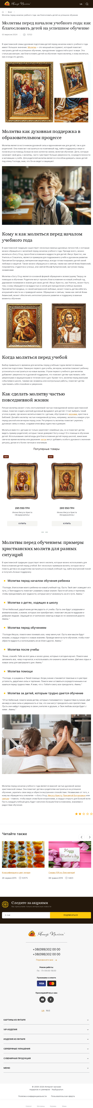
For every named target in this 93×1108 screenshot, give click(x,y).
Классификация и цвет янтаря (16, 873)
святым (5, 799)
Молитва (32, 47)
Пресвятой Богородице (74, 796)
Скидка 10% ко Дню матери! (62, 873)
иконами (73, 414)
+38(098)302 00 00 (46, 954)
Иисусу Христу (55, 796)
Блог (10, 12)
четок (43, 440)
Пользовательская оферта (63, 1097)
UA (43, 1011)
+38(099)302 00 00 (46, 949)
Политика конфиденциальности (32, 1097)
